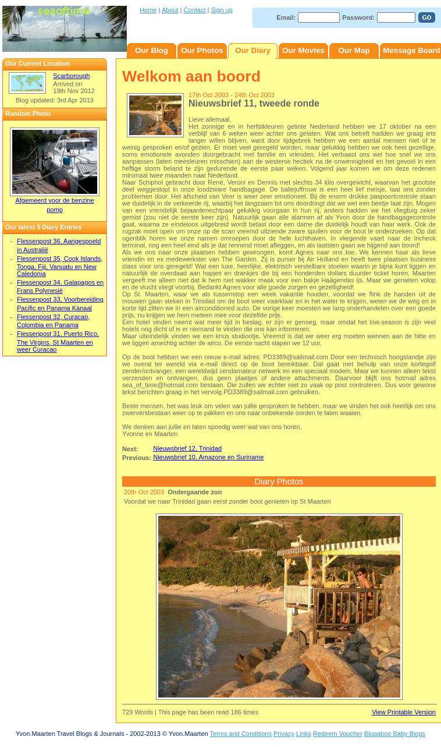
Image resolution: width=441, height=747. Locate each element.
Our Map (353, 50)
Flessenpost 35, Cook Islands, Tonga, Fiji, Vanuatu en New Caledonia (59, 266)
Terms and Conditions (241, 733)
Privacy (283, 733)
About (170, 9)
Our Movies (303, 50)
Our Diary (253, 50)
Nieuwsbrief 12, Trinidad (187, 448)
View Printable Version (404, 712)
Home (148, 9)
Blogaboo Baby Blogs (394, 733)
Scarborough (71, 75)
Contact (195, 9)
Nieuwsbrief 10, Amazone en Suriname (208, 457)
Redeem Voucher (337, 733)
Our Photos (202, 50)
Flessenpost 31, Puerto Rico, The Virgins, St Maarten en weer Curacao (58, 341)
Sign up (222, 9)
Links (303, 733)
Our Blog (151, 50)
